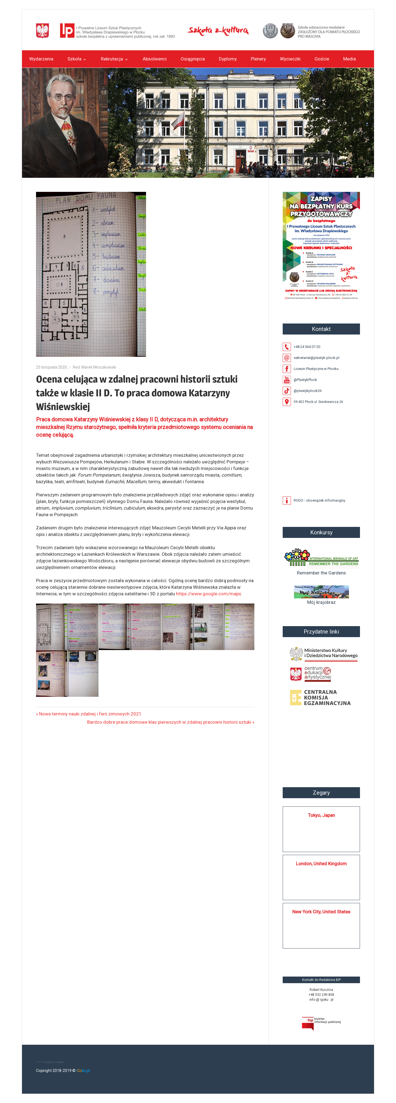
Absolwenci (155, 59)
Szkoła (74, 59)
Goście (322, 59)
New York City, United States (321, 911)
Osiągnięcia (193, 59)
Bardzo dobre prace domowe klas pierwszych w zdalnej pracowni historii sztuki (169, 722)
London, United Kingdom (321, 863)
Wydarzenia (41, 59)
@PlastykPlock (305, 380)
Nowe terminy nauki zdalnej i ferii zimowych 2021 (90, 714)
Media (349, 59)
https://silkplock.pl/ (288, 956)
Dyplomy (228, 59)
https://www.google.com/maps (208, 593)
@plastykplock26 (307, 391)
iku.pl (83, 1070)
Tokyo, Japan (321, 815)
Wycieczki (290, 59)
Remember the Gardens (321, 561)
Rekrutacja (112, 59)
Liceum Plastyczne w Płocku (316, 369)
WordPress (49, 1062)
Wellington (60, 1062)
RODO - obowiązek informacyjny (319, 500)
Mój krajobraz (321, 595)
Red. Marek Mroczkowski (94, 367)
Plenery (258, 59)
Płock (321, 747)
